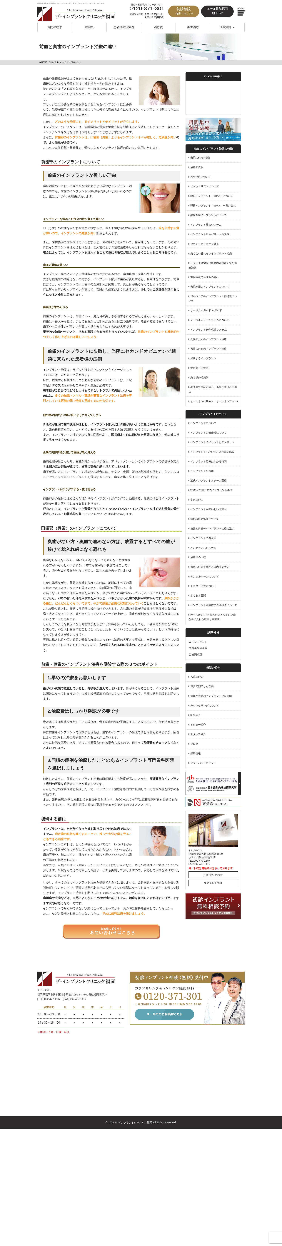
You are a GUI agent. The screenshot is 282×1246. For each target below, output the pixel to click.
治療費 (158, 27)
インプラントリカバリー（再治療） (211, 233)
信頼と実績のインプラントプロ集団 (211, 693)
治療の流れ (196, 167)
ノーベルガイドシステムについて (209, 319)
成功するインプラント (203, 357)
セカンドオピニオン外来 (204, 243)
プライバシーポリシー (203, 760)
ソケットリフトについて (204, 186)
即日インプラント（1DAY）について (211, 195)
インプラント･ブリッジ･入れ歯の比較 (212, 450)
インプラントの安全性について (208, 431)
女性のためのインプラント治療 (208, 338)
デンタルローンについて (204, 574)
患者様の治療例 (124, 27)
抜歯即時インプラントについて (208, 214)
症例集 (89, 27)
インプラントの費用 (202, 469)
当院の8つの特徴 (200, 157)
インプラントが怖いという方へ (208, 507)
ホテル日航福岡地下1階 (217, 11)
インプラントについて (203, 421)
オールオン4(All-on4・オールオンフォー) (214, 400)
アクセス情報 (213, 880)
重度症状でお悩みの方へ (204, 276)
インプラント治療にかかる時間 (208, 459)
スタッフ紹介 (198, 731)
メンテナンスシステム (203, 545)
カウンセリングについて (204, 703)
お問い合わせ (213, 872)
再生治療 (193, 27)
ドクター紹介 (198, 722)
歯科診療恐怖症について (204, 517)
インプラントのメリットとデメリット (212, 440)
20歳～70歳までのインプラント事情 (211, 488)
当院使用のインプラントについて (209, 286)
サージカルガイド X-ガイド (206, 309)
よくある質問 (198, 593)
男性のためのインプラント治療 (208, 347)
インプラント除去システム (205, 224)
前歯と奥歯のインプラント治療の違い (212, 526)
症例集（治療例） (200, 367)
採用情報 (195, 750)
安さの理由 (196, 498)
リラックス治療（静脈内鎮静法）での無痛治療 (212, 265)
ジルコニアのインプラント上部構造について (212, 298)
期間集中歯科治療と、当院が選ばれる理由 (212, 388)
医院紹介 (195, 712)
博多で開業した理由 (202, 684)
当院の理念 (54, 27)
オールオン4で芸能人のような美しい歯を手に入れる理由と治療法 (212, 615)
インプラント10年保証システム (208, 328)
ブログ (194, 741)
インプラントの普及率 (203, 536)
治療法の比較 (198, 555)
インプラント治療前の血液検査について (213, 603)
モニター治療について (203, 584)
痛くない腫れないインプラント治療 (211, 252)
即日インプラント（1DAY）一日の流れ (213, 205)
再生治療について (200, 176)
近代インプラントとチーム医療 (208, 479)
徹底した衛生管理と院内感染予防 (209, 564)
